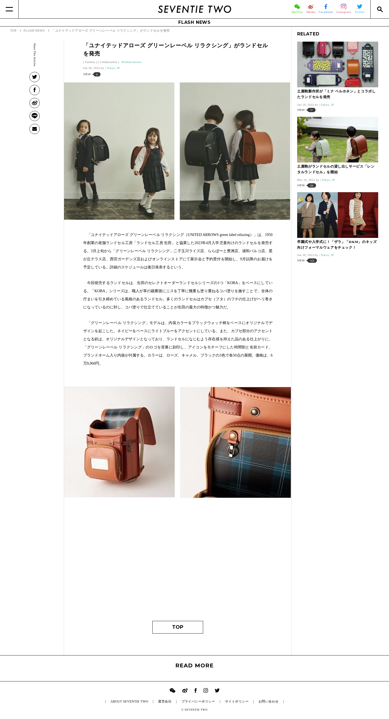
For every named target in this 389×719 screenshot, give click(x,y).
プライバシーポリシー (198, 701)
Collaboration (108, 62)
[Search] (379, 9)
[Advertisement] (178, 564)
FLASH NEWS (194, 22)
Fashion (90, 62)
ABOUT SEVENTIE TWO (129, 701)
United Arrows (132, 62)
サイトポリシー (237, 701)
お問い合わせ (269, 701)
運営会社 (165, 701)
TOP (177, 627)
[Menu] (9, 9)
